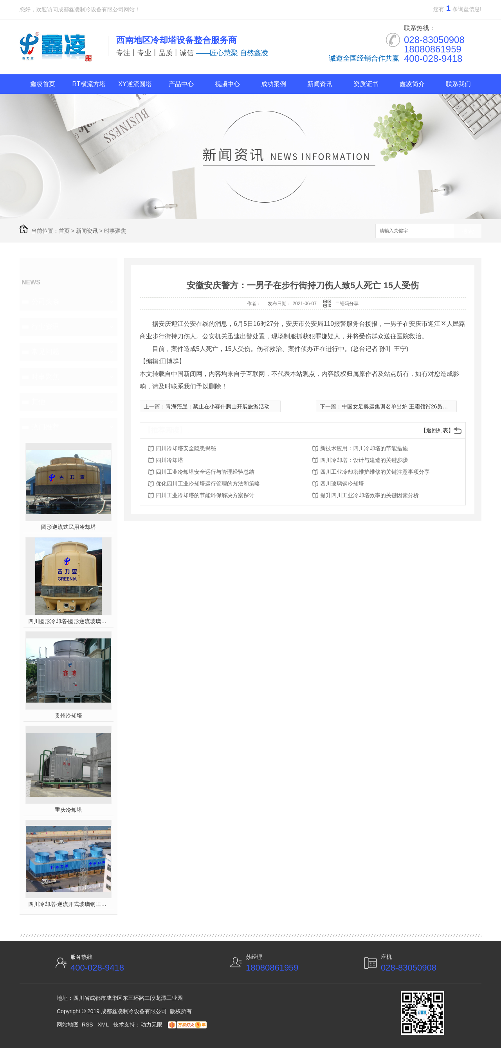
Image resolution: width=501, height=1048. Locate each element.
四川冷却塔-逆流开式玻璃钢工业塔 (68, 904)
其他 (38, 402)
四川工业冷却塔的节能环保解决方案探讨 (205, 495)
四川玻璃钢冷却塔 (342, 483)
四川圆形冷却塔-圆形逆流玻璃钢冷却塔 (68, 621)
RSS (88, 1024)
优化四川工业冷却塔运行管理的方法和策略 (208, 483)
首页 (64, 231)
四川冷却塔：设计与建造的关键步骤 (364, 460)
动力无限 (151, 1024)
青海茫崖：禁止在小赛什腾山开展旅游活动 (218, 406)
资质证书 (365, 84)
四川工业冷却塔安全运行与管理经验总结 (205, 472)
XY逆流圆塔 (134, 84)
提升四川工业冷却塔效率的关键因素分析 (369, 495)
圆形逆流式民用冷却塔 (68, 527)
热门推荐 (45, 427)
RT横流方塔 (88, 84)
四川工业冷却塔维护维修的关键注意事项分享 (375, 472)
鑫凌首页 (42, 84)
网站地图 (68, 1024)
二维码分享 (347, 303)
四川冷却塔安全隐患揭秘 (186, 448)
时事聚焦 (115, 231)
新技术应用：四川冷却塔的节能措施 (364, 448)
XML (103, 1024)
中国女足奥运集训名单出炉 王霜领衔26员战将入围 (403, 406)
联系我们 (458, 84)
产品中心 (181, 84)
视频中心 (227, 84)
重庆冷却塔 (68, 810)
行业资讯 (45, 327)
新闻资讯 (319, 84)
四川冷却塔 (169, 460)
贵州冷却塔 (68, 715)
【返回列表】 (437, 430)
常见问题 (45, 352)
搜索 (467, 231)
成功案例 (273, 84)
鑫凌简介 (412, 84)
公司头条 (45, 302)
